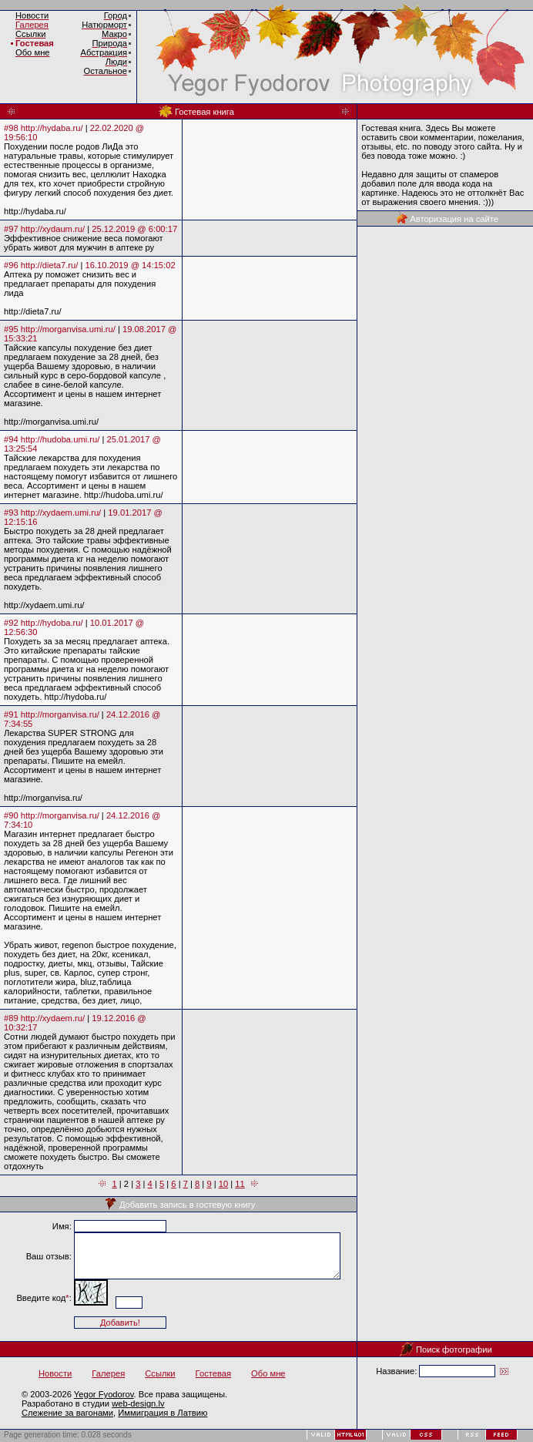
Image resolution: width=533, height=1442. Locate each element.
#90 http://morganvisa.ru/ (51, 815)
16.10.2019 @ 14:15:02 (130, 265)
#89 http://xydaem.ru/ (44, 1018)
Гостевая (34, 43)
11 (239, 1183)
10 (223, 1183)
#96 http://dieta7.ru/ (41, 265)
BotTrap (157, 1434)
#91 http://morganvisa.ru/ (51, 714)
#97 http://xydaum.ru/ (44, 229)
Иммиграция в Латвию (162, 1412)
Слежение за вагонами (67, 1412)
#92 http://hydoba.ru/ (43, 622)
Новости (55, 1373)
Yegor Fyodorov (104, 1394)
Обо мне (268, 1373)
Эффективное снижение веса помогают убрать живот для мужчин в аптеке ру (83, 243)
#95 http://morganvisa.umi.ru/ (60, 329)
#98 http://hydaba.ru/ (43, 128)
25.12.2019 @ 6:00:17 (134, 229)
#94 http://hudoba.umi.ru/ (51, 439)
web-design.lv (138, 1403)
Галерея (32, 24)
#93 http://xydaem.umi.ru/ (52, 512)
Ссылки (160, 1373)
